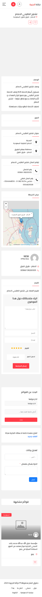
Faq (12, 588)
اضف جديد (32, 436)
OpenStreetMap (25, 244)
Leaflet (35, 244)
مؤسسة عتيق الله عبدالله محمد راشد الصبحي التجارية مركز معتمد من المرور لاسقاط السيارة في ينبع (22, 546)
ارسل (33, 479)
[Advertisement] (21, 54)
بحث (21, 419)
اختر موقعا (33, 399)
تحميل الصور (31, 356)
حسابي (28, 588)
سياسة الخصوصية (26, 592)
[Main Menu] (4, 4)
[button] (21, 221)
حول (35, 588)
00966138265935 (29, 270)
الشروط (15, 592)
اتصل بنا (20, 588)
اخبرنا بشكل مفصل (29, 464)
